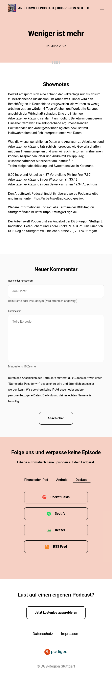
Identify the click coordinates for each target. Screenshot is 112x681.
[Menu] (102, 8)
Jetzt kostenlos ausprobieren (56, 612)
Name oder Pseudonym (20, 280)
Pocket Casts (60, 497)
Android (62, 480)
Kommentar (14, 311)
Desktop (82, 480)
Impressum (70, 634)
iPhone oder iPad (35, 480)
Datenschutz (43, 634)
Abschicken (55, 418)
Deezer (60, 530)
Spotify (60, 513)
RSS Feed (60, 546)
